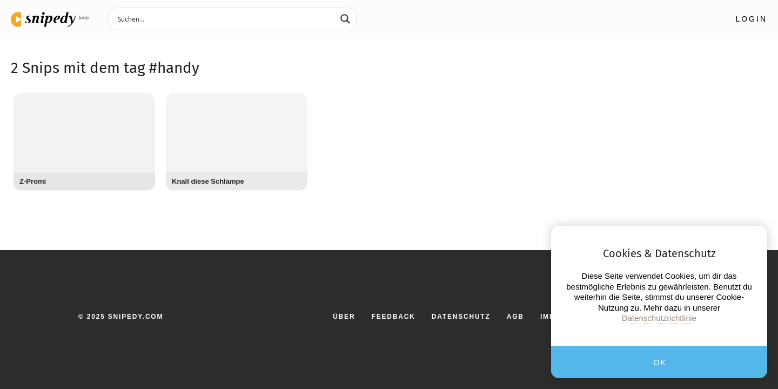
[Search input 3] (225, 18)
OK (660, 362)
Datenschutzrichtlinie (659, 318)
